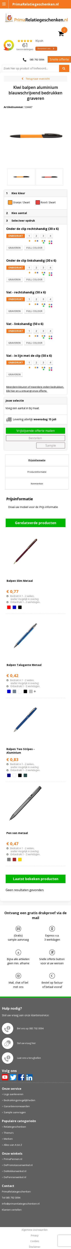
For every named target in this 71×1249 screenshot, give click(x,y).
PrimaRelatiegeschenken (16, 1184)
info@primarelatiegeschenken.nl (21, 1196)
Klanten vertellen (12, 1202)
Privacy (34, 1228)
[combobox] (32, 68)
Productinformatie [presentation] (36, 464)
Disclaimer (34, 1239)
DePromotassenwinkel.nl (18, 1158)
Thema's (9, 1125)
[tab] (37, 453)
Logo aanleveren (13, 1086)
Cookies (34, 1233)
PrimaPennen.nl (13, 1152)
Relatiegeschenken (15, 1119)
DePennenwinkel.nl (15, 1170)
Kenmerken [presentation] (37, 476)
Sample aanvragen (15, 1105)
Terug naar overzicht (38, 78)
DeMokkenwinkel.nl (15, 1164)
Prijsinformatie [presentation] (36, 453)
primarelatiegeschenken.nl (34, 1245)
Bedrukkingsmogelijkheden (19, 1093)
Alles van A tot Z (13, 1137)
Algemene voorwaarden (35, 1222)
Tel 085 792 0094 (11, 1190)
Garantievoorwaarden (17, 1099)
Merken (8, 1131)
